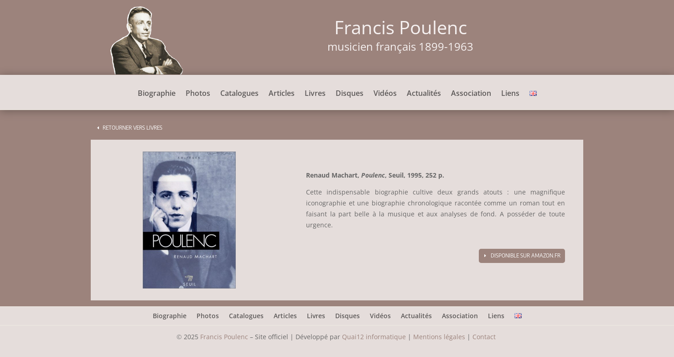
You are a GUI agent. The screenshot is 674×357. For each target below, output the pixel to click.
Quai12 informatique (374, 336)
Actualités (424, 94)
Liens (510, 94)
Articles (282, 94)
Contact (485, 336)
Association (471, 94)
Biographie (157, 94)
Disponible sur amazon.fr (525, 255)
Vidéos (385, 94)
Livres (315, 94)
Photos (198, 94)
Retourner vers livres (132, 127)
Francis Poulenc (224, 336)
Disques (349, 94)
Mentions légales (439, 336)
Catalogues (239, 94)
